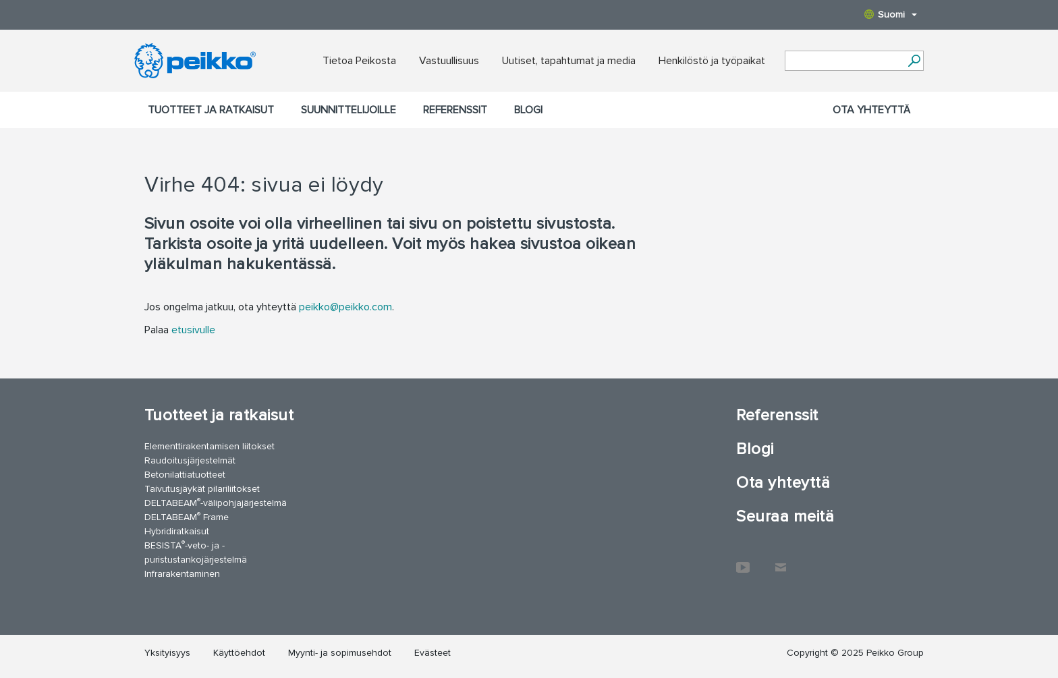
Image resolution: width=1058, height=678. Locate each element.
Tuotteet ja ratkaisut (211, 110)
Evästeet (432, 652)
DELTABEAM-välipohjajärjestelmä (215, 502)
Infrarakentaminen (182, 574)
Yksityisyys (167, 652)
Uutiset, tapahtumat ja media (569, 60)
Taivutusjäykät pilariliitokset (202, 489)
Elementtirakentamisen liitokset (209, 446)
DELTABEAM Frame (186, 516)
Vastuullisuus (449, 60)
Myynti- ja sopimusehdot (339, 652)
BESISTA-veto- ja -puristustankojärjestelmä (195, 551)
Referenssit (455, 110)
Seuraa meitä (785, 516)
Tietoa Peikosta (359, 60)
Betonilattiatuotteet (184, 474)
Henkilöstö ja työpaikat (712, 60)
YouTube (743, 560)
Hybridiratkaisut (176, 531)
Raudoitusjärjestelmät (189, 460)
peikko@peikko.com (345, 307)
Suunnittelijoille (348, 110)
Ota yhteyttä (871, 110)
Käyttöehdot (239, 652)
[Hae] (914, 60)
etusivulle (193, 330)
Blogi (528, 110)
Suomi (890, 14)
